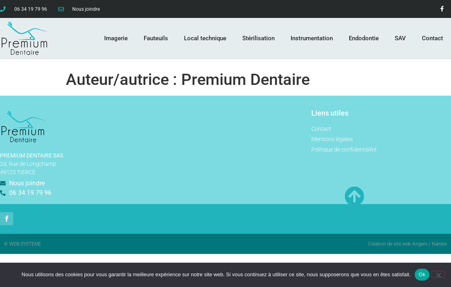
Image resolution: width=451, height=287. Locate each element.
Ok (422, 274)
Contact (432, 38)
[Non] (438, 274)
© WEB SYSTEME (22, 244)
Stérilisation (258, 38)
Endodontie (364, 38)
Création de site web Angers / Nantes (407, 244)
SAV (400, 38)
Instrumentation (312, 38)
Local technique (205, 38)
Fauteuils (156, 38)
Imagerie (116, 38)
